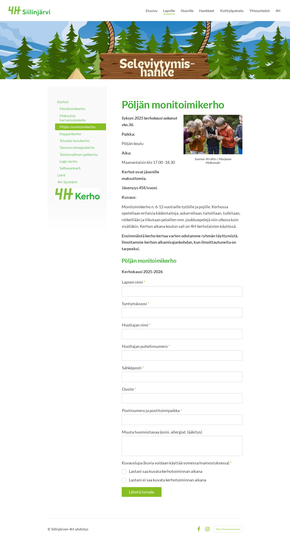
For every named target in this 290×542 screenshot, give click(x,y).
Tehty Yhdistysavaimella (228, 529)
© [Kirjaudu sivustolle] (49, 529)
